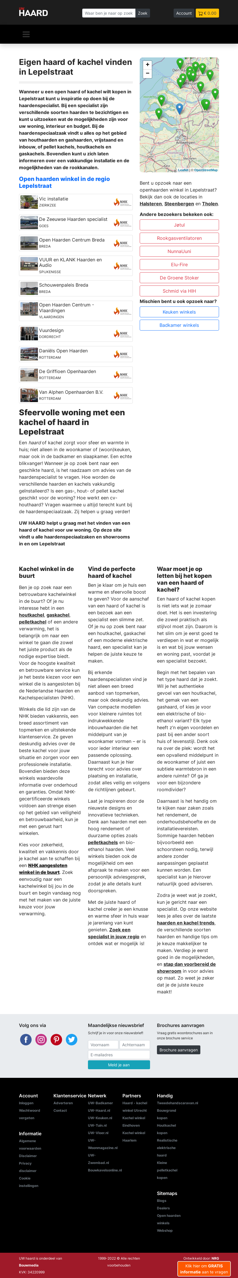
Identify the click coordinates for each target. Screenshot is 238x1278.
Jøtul (179, 225)
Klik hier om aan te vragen (204, 1268)
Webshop (165, 1230)
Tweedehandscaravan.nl (177, 1103)
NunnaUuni (179, 251)
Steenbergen (179, 203)
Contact (60, 1110)
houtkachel (31, 615)
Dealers (163, 1208)
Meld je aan (119, 1064)
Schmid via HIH (179, 291)
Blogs (161, 1200)
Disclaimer (28, 1156)
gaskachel (58, 615)
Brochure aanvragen (179, 1049)
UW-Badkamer (100, 1103)
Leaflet (183, 170)
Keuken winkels (179, 312)
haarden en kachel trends (185, 923)
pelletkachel (32, 622)
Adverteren (63, 1103)
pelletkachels (103, 842)
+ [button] (147, 65)
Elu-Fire (179, 264)
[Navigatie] (26, 34)
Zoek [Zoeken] (142, 13)
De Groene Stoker (179, 278)
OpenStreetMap (206, 170)
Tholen (210, 203)
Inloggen (26, 1103)
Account (184, 13)
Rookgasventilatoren (179, 238)
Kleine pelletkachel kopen (167, 1170)
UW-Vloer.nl (98, 1133)
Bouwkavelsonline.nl (105, 1170)
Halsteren (151, 203)
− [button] (147, 74)
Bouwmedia (29, 1265)
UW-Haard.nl (99, 1110)
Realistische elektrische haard (167, 1147)
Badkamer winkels (179, 325)
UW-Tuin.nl (97, 1125)
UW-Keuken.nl (100, 1118)
